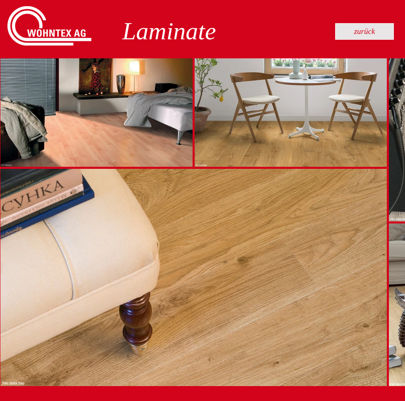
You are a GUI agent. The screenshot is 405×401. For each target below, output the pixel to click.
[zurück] (364, 31)
